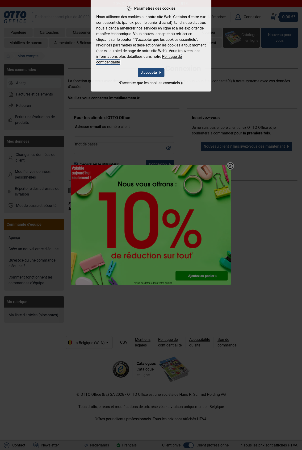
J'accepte (151, 72)
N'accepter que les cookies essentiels (151, 82)
